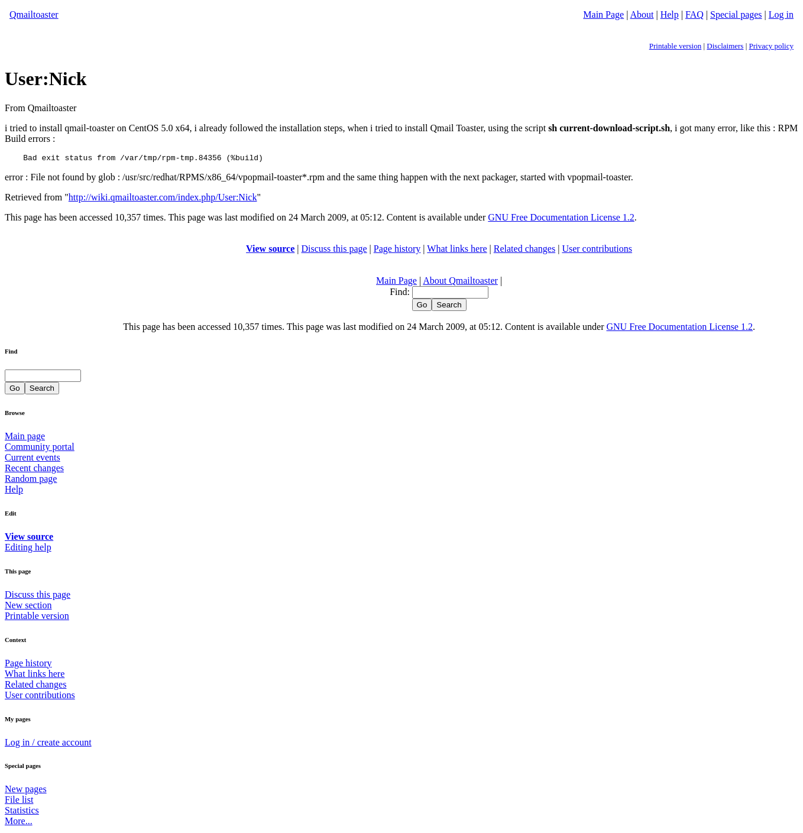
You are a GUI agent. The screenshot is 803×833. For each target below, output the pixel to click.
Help (669, 14)
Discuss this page (334, 250)
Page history (397, 250)
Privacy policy (771, 45)
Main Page (603, 14)
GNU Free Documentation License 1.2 (561, 219)
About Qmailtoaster (460, 282)
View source (270, 250)
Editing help (28, 549)
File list (19, 801)
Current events (32, 459)
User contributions (597, 250)
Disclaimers (725, 45)
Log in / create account (48, 744)
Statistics (22, 812)
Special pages (736, 14)
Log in (781, 14)
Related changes (524, 250)
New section (28, 607)
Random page (31, 480)
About (642, 14)
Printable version (675, 45)
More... (19, 823)
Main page (25, 438)
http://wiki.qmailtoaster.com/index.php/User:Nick (163, 199)
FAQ (694, 14)
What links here (457, 250)
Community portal (40, 448)
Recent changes (34, 470)
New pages (26, 791)
